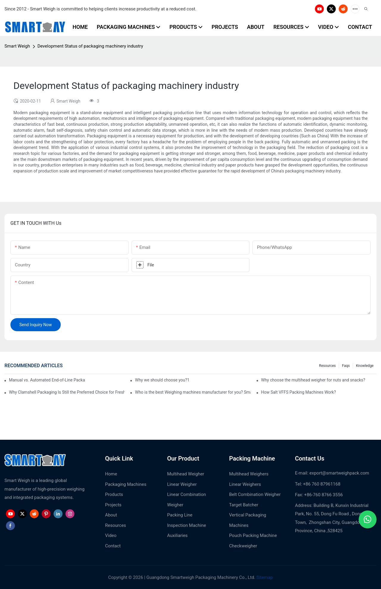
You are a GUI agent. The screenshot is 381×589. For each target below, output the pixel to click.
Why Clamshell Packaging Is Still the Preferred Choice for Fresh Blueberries (66, 392)
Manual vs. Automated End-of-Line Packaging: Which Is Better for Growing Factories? (47, 380)
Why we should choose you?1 (162, 380)
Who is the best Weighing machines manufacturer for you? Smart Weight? (192, 392)
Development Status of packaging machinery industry (90, 46)
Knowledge (365, 366)
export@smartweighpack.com (339, 473)
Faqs (346, 366)
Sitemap (264, 577)
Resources (327, 366)
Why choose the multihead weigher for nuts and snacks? (313, 380)
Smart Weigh (17, 46)
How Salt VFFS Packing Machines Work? (298, 392)
